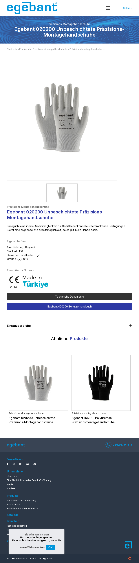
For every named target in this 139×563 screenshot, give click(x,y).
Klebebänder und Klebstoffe (22, 508)
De (128, 8)
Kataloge (13, 514)
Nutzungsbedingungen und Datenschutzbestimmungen (32, 539)
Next (129, 347)
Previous (9, 347)
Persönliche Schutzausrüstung (36, 49)
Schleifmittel (14, 504)
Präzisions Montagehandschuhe (87, 49)
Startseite (12, 49)
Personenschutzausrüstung (21, 500)
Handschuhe (61, 49)
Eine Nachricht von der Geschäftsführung (29, 480)
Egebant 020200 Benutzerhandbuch (69, 306)
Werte (10, 484)
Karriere (11, 488)
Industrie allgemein (17, 525)
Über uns (12, 476)
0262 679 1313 (118, 445)
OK (50, 547)
